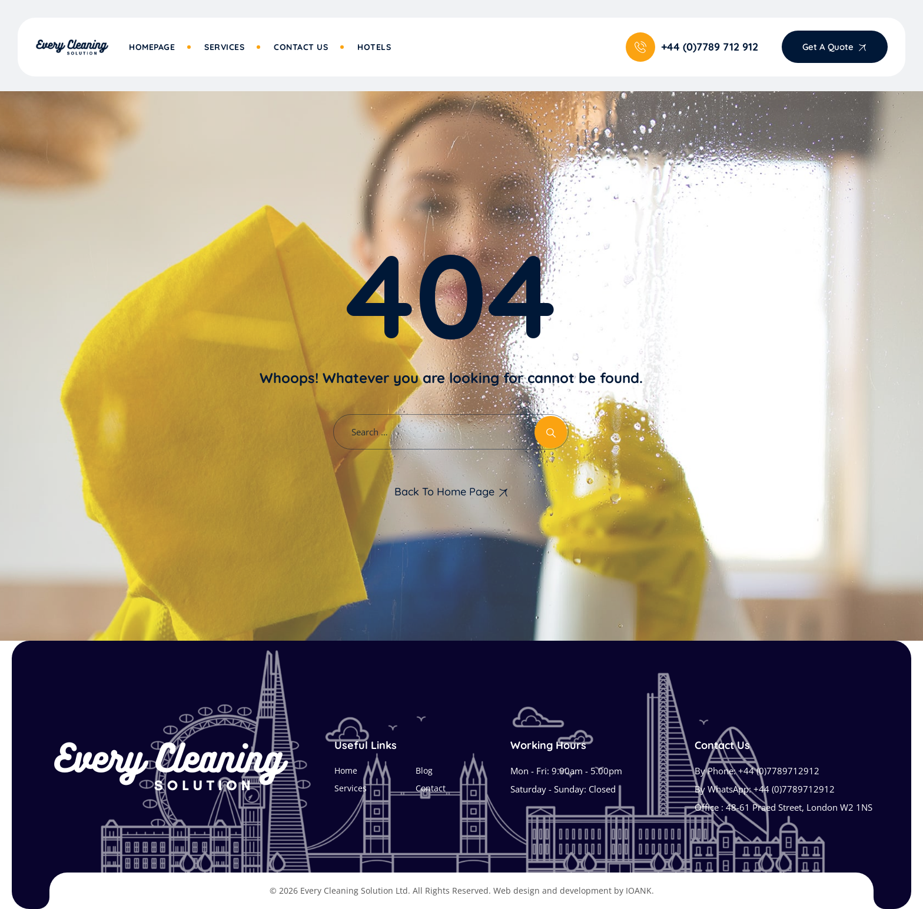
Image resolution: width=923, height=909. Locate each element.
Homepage (152, 47)
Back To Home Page (444, 491)
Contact (431, 788)
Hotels (374, 47)
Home (345, 770)
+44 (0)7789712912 (778, 771)
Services (224, 47)
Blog (424, 770)
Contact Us (301, 47)
